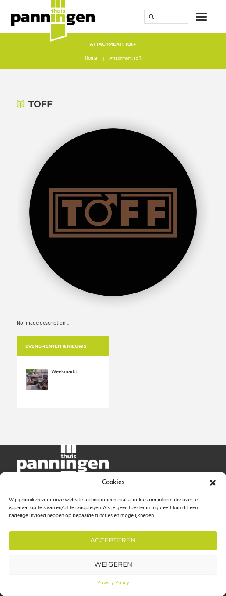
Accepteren (113, 540)
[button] (212, 482)
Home (91, 59)
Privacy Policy (113, 582)
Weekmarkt (64, 372)
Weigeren (113, 564)
